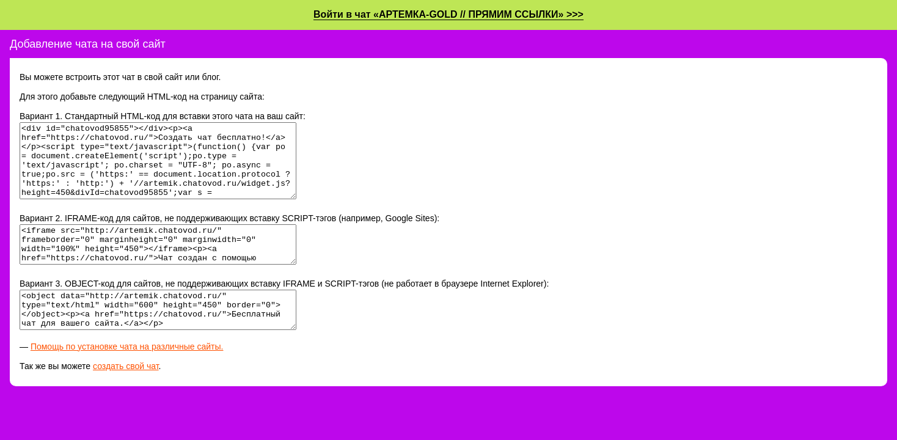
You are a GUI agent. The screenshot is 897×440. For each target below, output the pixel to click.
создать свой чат (126, 395)
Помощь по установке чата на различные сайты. (127, 376)
